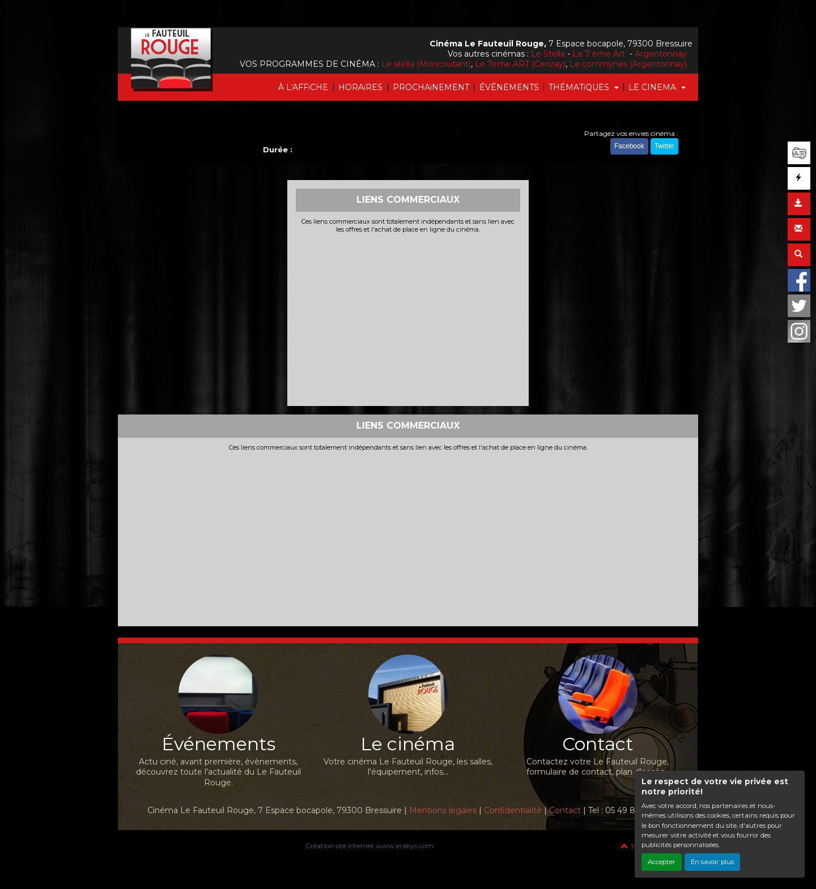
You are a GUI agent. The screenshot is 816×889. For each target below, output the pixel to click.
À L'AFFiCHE (303, 87)
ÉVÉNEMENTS (509, 87)
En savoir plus (712, 862)
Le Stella (548, 54)
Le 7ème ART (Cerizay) (520, 64)
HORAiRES (360, 87)
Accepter (661, 862)
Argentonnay (661, 54)
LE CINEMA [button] (653, 87)
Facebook (629, 146)
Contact (565, 810)
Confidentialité (513, 810)
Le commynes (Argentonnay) (628, 64)
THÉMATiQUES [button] (580, 87)
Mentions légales (443, 810)
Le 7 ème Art (599, 54)
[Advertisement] (408, 318)
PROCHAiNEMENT (431, 87)
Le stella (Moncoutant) (426, 64)
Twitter (664, 146)
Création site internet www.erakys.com (369, 845)
